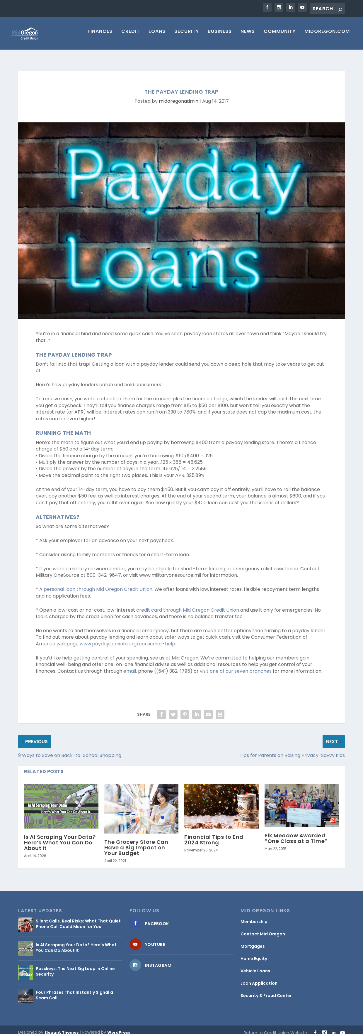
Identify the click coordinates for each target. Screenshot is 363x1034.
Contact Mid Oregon (263, 929)
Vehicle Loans (255, 966)
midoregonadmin (178, 95)
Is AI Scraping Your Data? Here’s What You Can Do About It (60, 837)
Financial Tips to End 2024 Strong (213, 834)
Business (220, 36)
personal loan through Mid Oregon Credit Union (98, 584)
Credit (130, 36)
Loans (157, 36)
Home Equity (254, 953)
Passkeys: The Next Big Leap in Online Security (75, 965)
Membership (254, 916)
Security (186, 36)
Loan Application (259, 978)
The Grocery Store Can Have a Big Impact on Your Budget (136, 842)
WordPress (118, 1027)
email (129, 665)
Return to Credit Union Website (275, 1027)
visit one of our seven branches (236, 665)
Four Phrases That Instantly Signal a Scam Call (74, 989)
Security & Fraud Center (266, 990)
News (248, 36)
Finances (100, 36)
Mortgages (253, 941)
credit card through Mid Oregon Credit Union (187, 604)
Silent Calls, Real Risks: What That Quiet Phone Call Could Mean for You (78, 918)
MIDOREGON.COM (327, 36)
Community (280, 36)
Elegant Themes (62, 1027)
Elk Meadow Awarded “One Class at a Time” (296, 832)
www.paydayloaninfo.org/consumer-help (127, 638)
